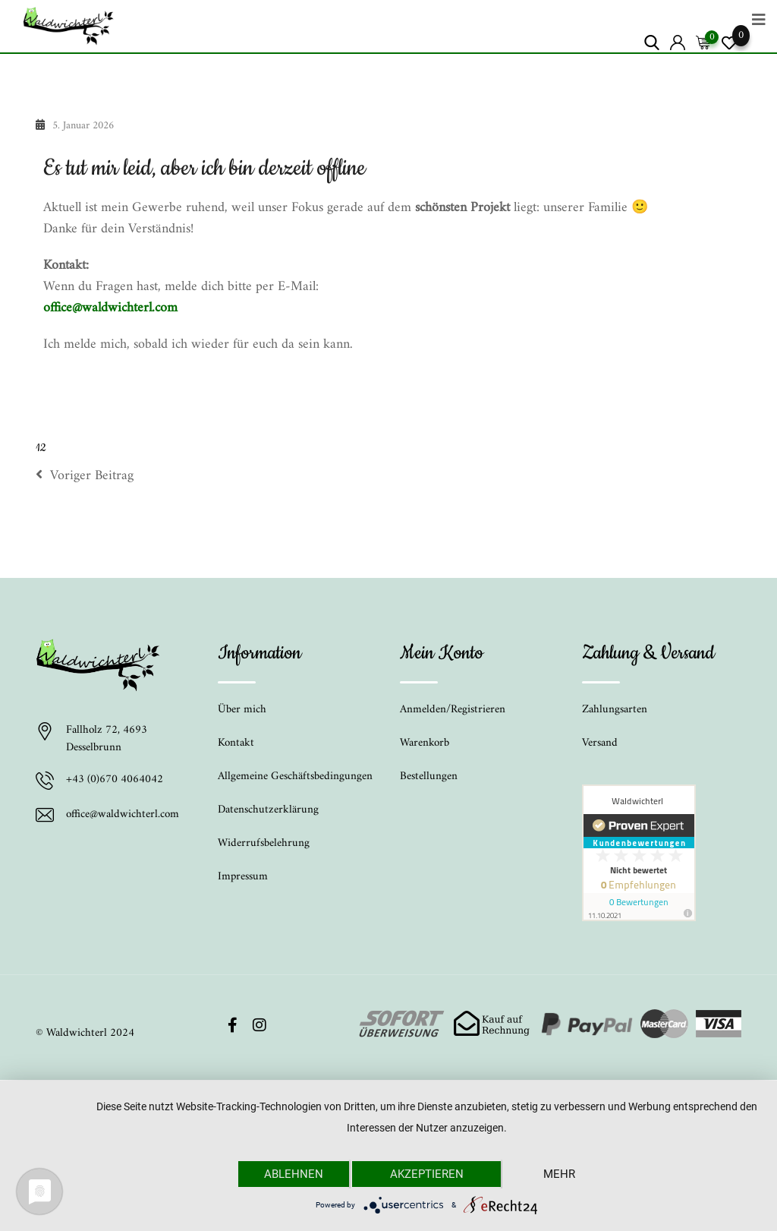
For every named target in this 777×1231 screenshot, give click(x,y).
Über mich (242, 709)
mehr (559, 1174)
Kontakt (236, 743)
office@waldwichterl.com (110, 308)
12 (41, 448)
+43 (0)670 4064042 (114, 781)
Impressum (243, 876)
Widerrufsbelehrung (264, 843)
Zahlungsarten (614, 709)
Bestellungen (429, 776)
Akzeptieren (427, 1174)
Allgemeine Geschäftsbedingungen (295, 776)
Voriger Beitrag (85, 476)
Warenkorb (424, 743)
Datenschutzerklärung (268, 810)
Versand (600, 743)
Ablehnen (293, 1174)
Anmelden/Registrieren (452, 709)
